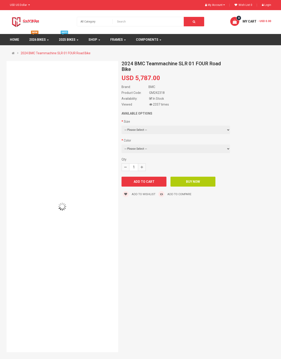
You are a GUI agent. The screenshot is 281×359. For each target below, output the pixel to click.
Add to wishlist (139, 194)
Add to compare (174, 194)
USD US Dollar (20, 5)
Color (127, 140)
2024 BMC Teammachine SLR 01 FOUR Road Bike (56, 53)
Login (266, 5)
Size (127, 121)
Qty (124, 159)
